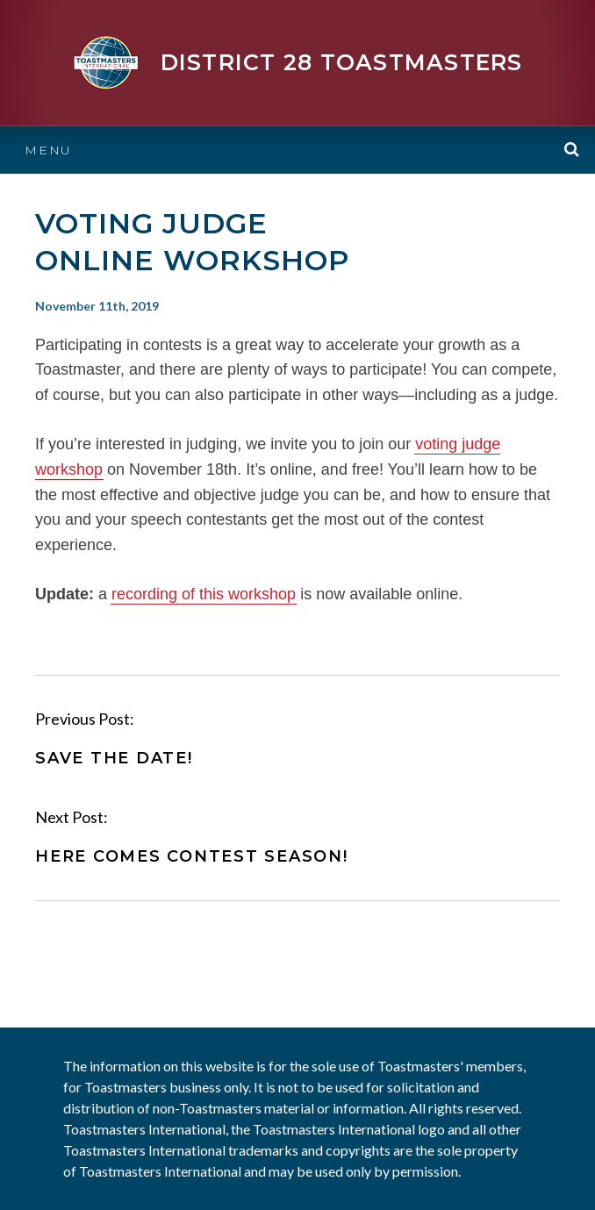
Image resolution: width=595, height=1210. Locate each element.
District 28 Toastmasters (342, 62)
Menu (48, 150)
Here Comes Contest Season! (191, 856)
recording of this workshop (203, 594)
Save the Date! (114, 758)
